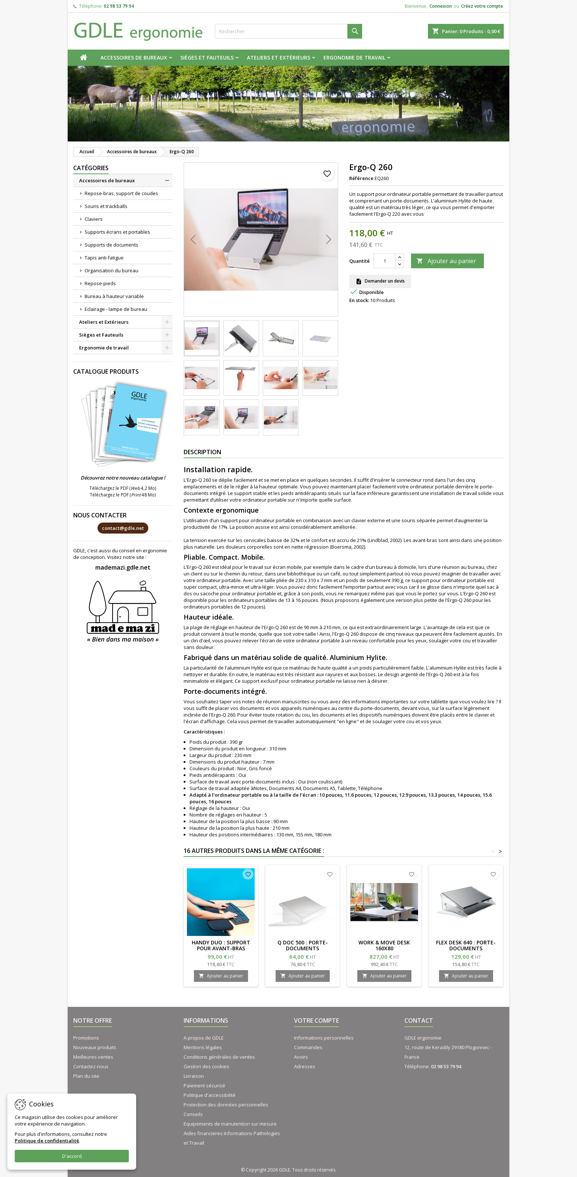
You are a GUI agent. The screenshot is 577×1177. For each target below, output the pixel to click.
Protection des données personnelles (226, 1104)
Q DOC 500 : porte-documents (302, 945)
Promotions (86, 1037)
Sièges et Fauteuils (207, 57)
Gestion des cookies (206, 1066)
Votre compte (316, 1020)
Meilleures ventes (93, 1057)
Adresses (304, 1066)
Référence (361, 178)
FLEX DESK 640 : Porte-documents (466, 945)
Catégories (91, 168)
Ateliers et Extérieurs (278, 57)
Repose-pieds (100, 283)
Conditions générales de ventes (219, 1057)
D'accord (72, 1156)
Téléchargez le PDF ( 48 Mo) (123, 495)
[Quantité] (385, 261)
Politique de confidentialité (47, 1140)
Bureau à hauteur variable (114, 296)
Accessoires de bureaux (133, 57)
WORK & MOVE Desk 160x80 (384, 945)
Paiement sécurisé (204, 1085)
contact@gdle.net (123, 528)
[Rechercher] (288, 31)
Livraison (194, 1076)
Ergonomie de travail (354, 57)
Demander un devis (380, 281)
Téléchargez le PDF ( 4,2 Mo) (122, 488)
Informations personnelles (324, 1037)
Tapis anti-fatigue (104, 257)
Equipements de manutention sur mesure (230, 1123)
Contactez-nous (91, 1066)
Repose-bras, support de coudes (121, 193)
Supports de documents (111, 244)
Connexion (440, 6)
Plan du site (86, 1076)
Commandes (308, 1047)
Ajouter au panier (446, 261)
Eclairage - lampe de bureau (116, 309)
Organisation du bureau (111, 270)
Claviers (94, 219)
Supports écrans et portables (117, 232)
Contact (418, 1020)
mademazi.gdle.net (123, 567)
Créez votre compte (482, 6)
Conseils (193, 1114)
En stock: (359, 300)
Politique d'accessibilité (210, 1095)
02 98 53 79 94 (119, 6)
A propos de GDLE (204, 1037)
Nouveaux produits (94, 1047)
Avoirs (301, 1057)
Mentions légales (203, 1047)
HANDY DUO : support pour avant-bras (221, 945)
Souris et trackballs (106, 206)
